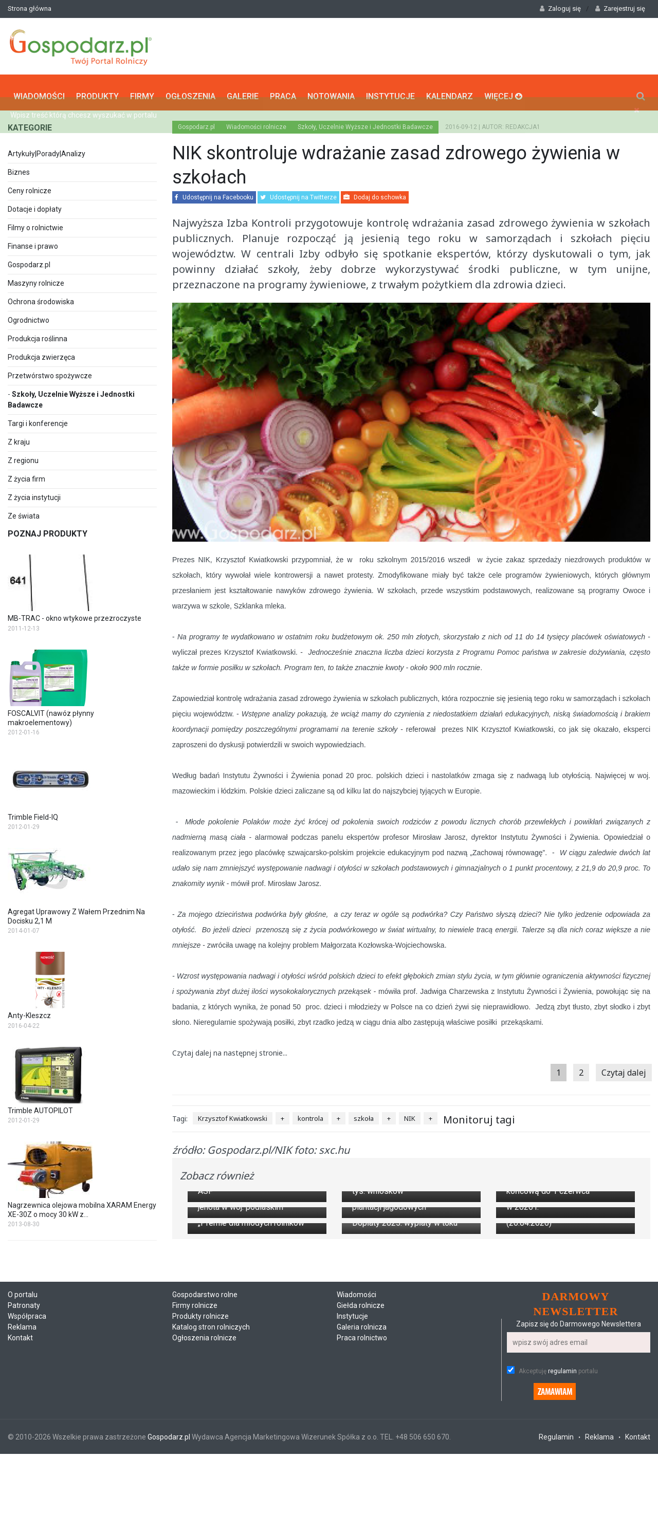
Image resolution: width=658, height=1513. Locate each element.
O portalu (23, 1490)
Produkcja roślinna (37, 334)
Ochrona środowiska (41, 297)
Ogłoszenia (190, 90)
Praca (283, 90)
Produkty (97, 90)
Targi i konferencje (38, 419)
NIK (409, 1113)
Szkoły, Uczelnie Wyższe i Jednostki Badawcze (365, 122)
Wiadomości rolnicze (256, 122)
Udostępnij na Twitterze (298, 193)
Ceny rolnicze (29, 186)
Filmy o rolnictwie (35, 223)
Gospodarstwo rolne (204, 1490)
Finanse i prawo (33, 241)
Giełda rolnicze (361, 1501)
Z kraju (19, 437)
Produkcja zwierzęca (41, 352)
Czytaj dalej (623, 1068)
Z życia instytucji (34, 493)
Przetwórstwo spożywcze (50, 371)
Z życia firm (26, 474)
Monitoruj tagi (479, 1115)
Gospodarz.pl (29, 260)
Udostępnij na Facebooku (214, 193)
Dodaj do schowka (374, 193)
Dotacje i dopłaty (35, 204)
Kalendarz (449, 90)
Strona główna (29, 8)
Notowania (331, 90)
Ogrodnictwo (28, 315)
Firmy (142, 90)
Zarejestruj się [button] (620, 8)
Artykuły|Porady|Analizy (46, 149)
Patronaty (24, 1501)
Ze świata (24, 511)
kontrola (310, 1113)
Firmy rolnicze (194, 1501)
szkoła (364, 1113)
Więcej (503, 90)
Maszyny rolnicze (36, 278)
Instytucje (390, 90)
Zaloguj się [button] (560, 8)
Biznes (19, 167)
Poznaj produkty (47, 529)
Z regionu (23, 456)
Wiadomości (39, 90)
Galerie (243, 90)
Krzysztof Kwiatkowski (232, 1113)
